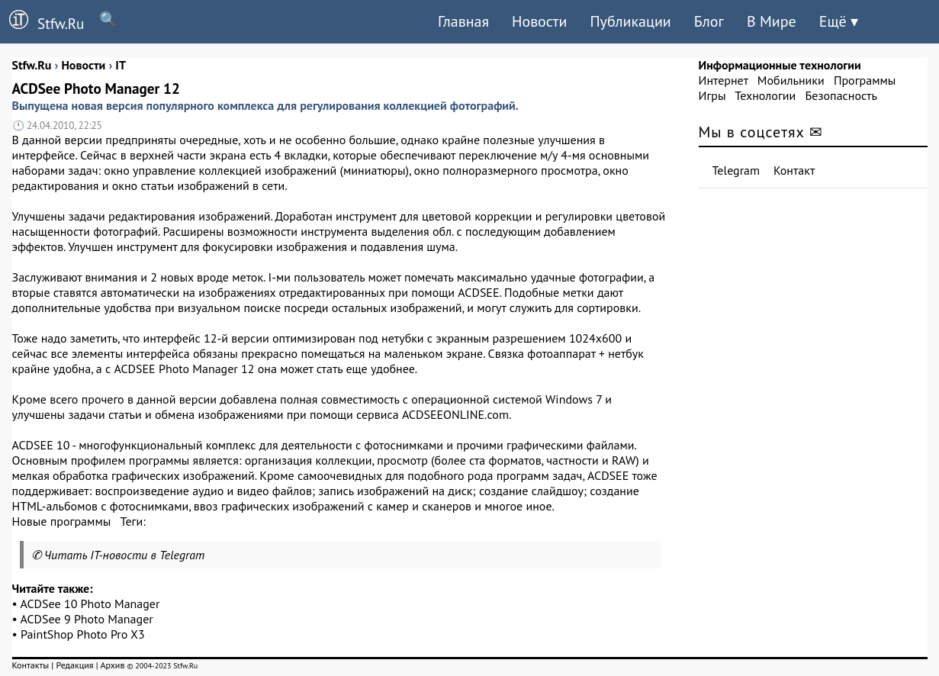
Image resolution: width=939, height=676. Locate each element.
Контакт (794, 170)
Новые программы (61, 521)
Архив (112, 665)
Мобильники (791, 80)
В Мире (771, 21)
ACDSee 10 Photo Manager (90, 603)
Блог (709, 21)
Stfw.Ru (42, 21)
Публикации (630, 21)
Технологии (765, 95)
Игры (712, 95)
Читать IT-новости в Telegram (124, 554)
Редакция (74, 665)
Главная (463, 21)
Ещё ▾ (838, 21)
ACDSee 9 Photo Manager (87, 618)
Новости (539, 21)
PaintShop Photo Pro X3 (83, 634)
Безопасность (841, 95)
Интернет (723, 80)
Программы (865, 80)
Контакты (31, 665)
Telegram (736, 170)
